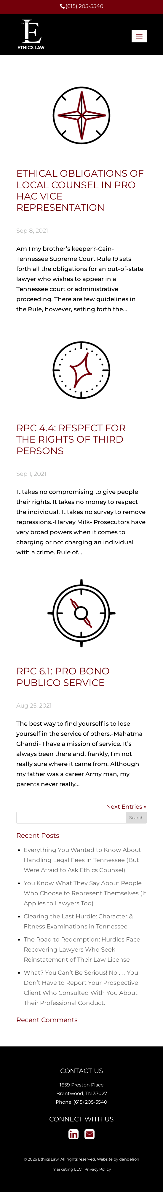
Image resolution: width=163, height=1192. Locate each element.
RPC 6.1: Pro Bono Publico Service (63, 676)
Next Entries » (126, 806)
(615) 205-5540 (90, 1102)
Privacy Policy (97, 1169)
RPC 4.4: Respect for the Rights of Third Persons (71, 439)
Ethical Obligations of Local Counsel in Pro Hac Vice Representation (80, 190)
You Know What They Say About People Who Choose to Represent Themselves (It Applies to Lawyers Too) (85, 893)
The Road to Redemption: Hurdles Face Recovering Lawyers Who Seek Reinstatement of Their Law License (82, 949)
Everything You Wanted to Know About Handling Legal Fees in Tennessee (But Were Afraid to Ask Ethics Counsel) (82, 860)
